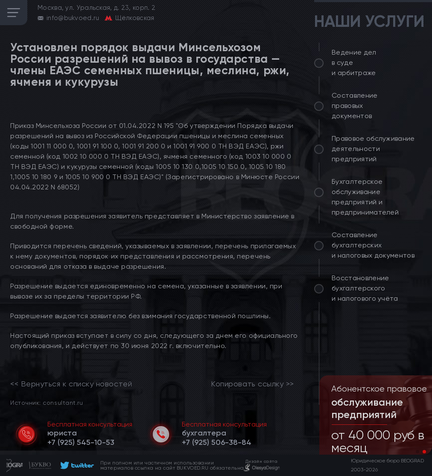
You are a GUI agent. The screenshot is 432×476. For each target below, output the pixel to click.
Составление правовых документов (355, 105)
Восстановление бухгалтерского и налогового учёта (365, 288)
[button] (417, 451)
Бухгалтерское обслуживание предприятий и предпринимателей (365, 196)
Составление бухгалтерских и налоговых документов (373, 245)
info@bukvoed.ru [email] (73, 18)
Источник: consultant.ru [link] (46, 402)
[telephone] (80, 442)
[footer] (76, 465)
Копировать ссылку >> (252, 384)
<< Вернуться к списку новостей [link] (71, 384)
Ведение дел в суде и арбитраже (354, 62)
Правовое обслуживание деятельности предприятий (373, 148)
